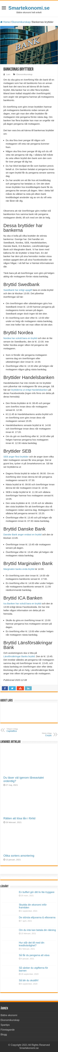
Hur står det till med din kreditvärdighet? (31, 944)
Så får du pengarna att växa (34, 955)
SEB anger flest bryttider (16, 456)
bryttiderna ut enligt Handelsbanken (29, 389)
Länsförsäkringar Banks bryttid (19, 656)
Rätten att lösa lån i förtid (19, 818)
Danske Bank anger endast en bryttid (22, 534)
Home (5, 22)
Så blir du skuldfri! (29, 980)
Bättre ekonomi (9, 1015)
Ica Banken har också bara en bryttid (22, 603)
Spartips (5, 1025)
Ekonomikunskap (20, 22)
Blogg (4, 1034)
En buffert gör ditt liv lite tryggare (36, 892)
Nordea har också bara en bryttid (20, 338)
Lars (8, 74)
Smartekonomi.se (29, 8)
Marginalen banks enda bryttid (18, 569)
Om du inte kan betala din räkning (37, 930)
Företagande (8, 1029)
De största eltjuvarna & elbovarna (37, 917)
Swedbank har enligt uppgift (17, 290)
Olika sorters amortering (18, 855)
